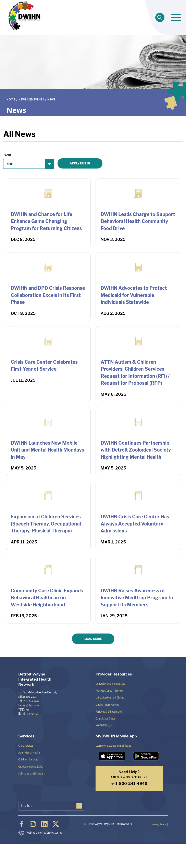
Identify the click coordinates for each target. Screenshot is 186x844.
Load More (93, 638)
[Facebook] (21, 824)
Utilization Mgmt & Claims (110, 697)
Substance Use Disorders (31, 773)
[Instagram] (33, 824)
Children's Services (28, 759)
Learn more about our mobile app (113, 745)
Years (7, 154)
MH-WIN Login (104, 725)
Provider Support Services (109, 690)
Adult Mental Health (29, 752)
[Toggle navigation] (176, 17)
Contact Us (32, 713)
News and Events (31, 99)
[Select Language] (51, 806)
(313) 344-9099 (31, 701)
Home (11, 99)
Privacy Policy (159, 824)
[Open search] (160, 17)
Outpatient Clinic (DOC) (30, 766)
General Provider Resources (110, 683)
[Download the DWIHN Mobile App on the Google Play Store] (146, 756)
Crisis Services (25, 745)
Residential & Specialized (109, 711)
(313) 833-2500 (31, 705)
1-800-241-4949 (129, 783)
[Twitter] (55, 824)
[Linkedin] (44, 824)
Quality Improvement (107, 704)
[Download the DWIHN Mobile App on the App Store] (112, 756)
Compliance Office (105, 718)
